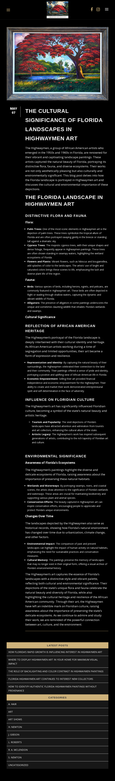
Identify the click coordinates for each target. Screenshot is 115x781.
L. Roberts (15, 742)
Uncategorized (18, 765)
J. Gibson (13, 734)
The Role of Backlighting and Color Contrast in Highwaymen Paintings (55, 671)
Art (10, 711)
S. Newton (15, 757)
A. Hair (12, 704)
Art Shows (15, 719)
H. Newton (15, 727)
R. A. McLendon (18, 749)
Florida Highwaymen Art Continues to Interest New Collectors (50, 678)
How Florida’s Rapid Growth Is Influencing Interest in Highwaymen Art (55, 652)
